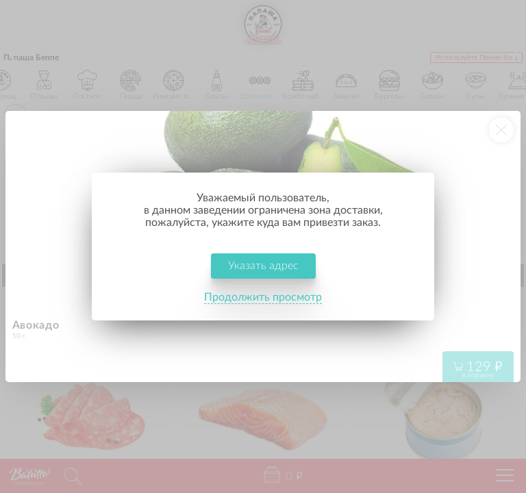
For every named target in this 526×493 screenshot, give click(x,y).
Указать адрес (263, 265)
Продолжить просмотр (263, 297)
